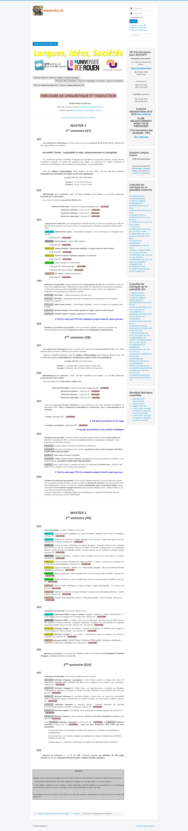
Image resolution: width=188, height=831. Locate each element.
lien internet (143, 114)
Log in (133, 21)
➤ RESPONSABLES (137, 199)
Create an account (138, 25)
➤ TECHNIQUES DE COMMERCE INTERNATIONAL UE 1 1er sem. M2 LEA (139, 348)
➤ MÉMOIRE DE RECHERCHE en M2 (137, 265)
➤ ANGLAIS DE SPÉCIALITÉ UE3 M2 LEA (140, 355)
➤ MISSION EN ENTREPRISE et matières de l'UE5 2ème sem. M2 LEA (140, 370)
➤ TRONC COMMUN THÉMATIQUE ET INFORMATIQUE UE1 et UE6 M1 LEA (140, 301)
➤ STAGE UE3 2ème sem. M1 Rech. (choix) (140, 223)
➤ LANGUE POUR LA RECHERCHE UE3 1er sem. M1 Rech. (140, 217)
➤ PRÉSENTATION (136, 196)
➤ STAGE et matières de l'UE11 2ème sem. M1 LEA (139, 334)
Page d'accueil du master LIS (45, 44)
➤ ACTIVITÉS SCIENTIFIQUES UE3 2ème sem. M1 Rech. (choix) (140, 229)
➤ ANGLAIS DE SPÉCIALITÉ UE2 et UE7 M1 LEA (140, 308)
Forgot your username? (138, 28)
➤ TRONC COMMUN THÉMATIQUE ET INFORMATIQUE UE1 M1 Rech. (139, 204)
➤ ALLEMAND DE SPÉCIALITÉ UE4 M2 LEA (139, 364)
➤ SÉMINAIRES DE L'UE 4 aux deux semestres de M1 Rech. (139, 236)
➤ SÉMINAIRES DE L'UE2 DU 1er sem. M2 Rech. (140, 256)
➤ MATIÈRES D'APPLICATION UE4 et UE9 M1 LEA (140, 321)
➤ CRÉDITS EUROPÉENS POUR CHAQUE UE (139, 270)
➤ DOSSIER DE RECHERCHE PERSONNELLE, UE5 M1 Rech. (139, 244)
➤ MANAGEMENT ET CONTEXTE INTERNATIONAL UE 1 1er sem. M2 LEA (140, 340)
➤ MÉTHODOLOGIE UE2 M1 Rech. (140, 211)
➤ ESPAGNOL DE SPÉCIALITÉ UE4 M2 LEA (139, 360)
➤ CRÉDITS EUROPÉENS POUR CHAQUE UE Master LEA (139, 377)
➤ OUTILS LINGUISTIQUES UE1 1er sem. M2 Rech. (140, 251)
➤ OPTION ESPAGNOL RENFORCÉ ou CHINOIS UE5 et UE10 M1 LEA (140, 328)
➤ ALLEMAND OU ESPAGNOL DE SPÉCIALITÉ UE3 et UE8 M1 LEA (140, 314)
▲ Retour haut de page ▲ (145, 826)
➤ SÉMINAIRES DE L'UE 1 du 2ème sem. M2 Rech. (140, 261)
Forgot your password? (138, 30)
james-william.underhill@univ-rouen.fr (87, 110)
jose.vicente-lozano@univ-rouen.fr (90, 107)
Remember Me (137, 18)
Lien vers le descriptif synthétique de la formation (78, 118)
